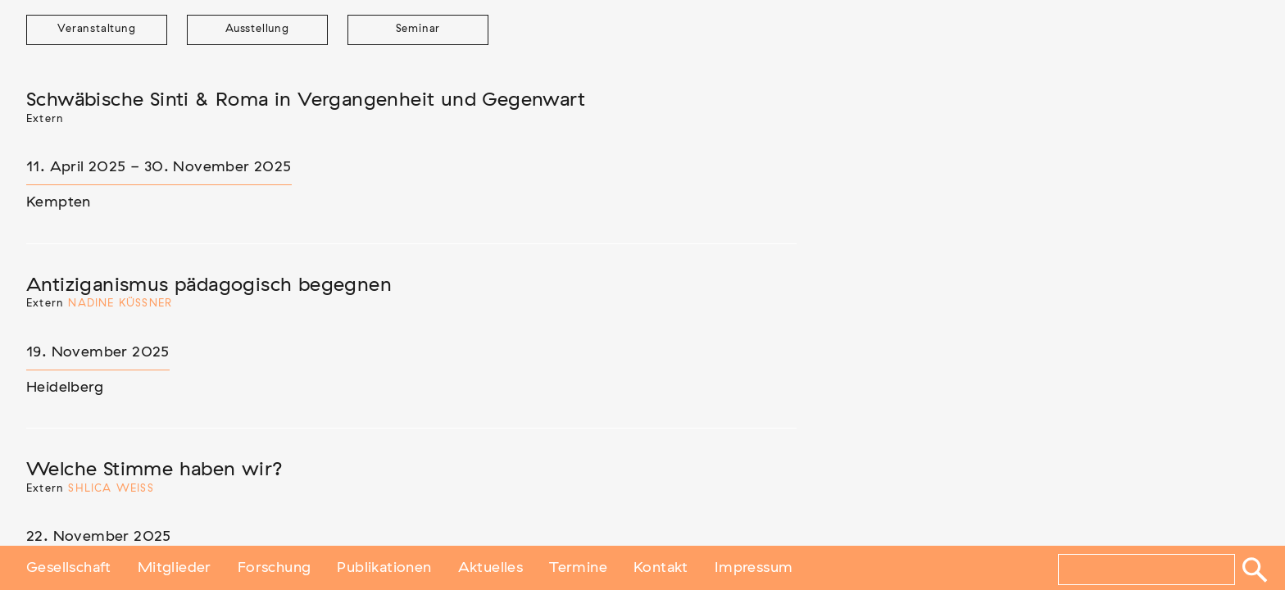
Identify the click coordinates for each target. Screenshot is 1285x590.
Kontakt (660, 567)
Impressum (754, 567)
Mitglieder (174, 567)
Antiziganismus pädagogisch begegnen (209, 285)
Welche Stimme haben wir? (155, 469)
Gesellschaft (68, 567)
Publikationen (384, 567)
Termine (578, 567)
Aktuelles (491, 567)
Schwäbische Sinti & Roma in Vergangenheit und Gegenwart (305, 100)
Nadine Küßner (120, 303)
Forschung (274, 567)
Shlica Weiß (110, 488)
